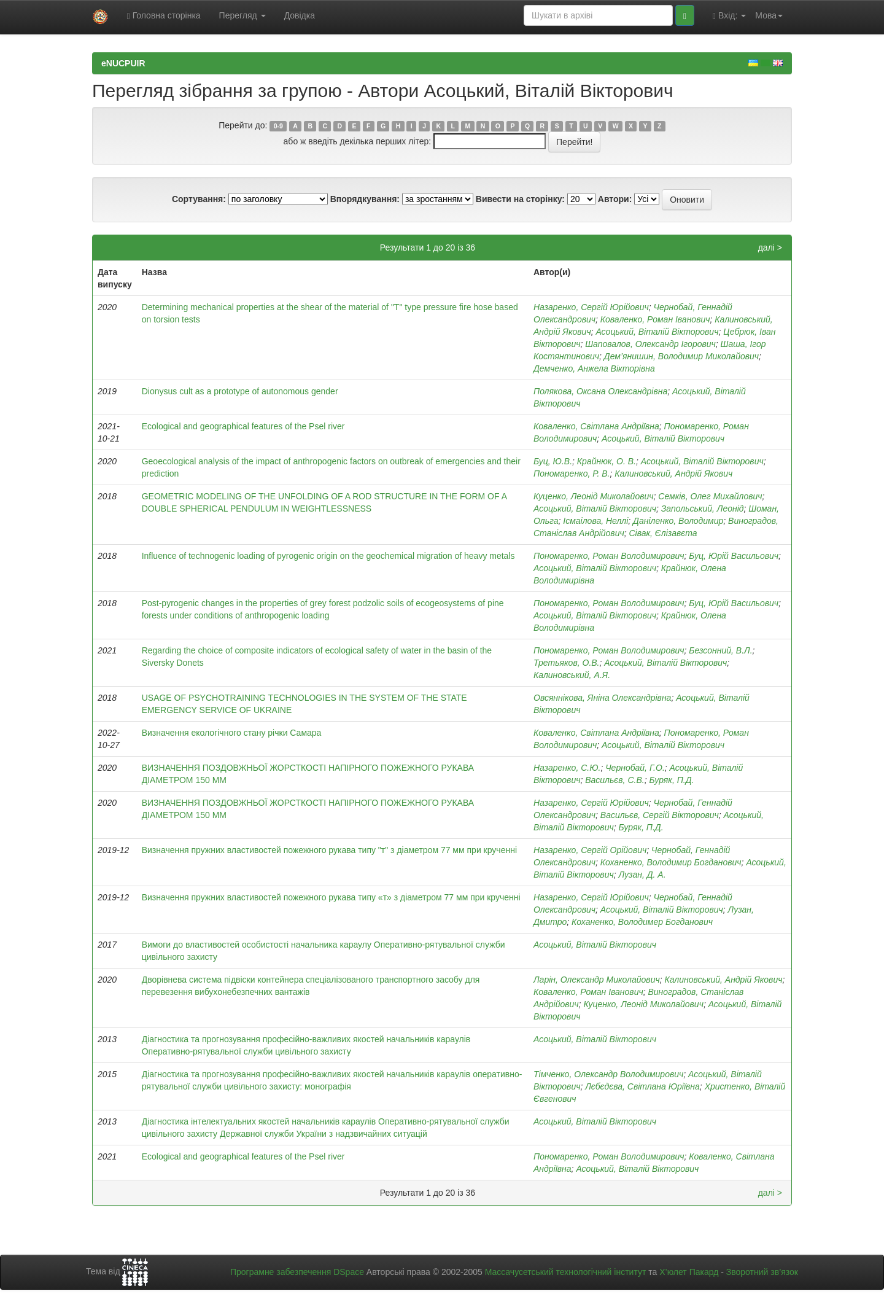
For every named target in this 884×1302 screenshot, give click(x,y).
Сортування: (199, 199)
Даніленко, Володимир (678, 521)
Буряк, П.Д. (671, 780)
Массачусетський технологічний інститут (565, 1272)
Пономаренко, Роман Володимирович (608, 556)
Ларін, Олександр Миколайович (596, 979)
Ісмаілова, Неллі (595, 521)
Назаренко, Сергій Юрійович (591, 307)
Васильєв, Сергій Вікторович (659, 815)
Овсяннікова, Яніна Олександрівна (602, 698)
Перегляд (242, 15)
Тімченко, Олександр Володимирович (608, 1074)
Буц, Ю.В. (552, 461)
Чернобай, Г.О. (635, 768)
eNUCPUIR (123, 63)
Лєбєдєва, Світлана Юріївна (642, 1086)
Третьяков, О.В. (566, 663)
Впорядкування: (365, 199)
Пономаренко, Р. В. (571, 473)
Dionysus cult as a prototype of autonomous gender (240, 391)
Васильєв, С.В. (614, 780)
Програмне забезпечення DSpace (297, 1272)
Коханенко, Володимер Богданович (642, 922)
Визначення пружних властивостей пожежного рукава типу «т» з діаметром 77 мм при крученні (331, 897)
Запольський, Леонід (702, 508)
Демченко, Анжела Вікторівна (594, 368)
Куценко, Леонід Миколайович (593, 496)
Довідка (299, 15)
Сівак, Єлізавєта (663, 533)
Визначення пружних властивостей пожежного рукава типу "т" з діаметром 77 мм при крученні (329, 850)
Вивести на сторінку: (520, 199)
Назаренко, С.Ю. (566, 768)
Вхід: (729, 15)
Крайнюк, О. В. (606, 461)
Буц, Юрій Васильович (733, 556)
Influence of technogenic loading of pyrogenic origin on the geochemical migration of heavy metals (328, 556)
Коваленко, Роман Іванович (655, 319)
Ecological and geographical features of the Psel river (243, 426)
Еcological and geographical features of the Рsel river (243, 1156)
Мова (769, 15)
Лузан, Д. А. (641, 874)
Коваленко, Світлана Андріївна (596, 426)
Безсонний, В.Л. (720, 650)
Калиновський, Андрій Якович (673, 473)
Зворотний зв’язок (762, 1272)
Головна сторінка (164, 15)
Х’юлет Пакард (688, 1272)
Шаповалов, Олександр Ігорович (650, 344)
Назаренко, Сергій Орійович (589, 850)
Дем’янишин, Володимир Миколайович (681, 356)
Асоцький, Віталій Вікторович (656, 332)
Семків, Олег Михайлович (710, 496)
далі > (770, 247)
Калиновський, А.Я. (571, 675)
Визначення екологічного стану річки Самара (232, 733)
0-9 (278, 126)
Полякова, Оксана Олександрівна (600, 391)
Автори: (615, 199)
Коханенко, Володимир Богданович (671, 862)
